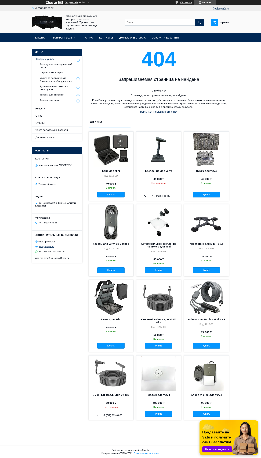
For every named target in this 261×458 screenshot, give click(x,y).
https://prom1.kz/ (47, 241)
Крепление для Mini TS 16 (206, 243)
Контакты (106, 37)
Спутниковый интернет (52, 72)
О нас (89, 37)
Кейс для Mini (111, 171)
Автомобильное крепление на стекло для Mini (158, 245)
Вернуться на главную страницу (158, 111)
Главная (40, 37)
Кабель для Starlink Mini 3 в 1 (206, 319)
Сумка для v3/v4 (206, 171)
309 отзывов (186, 2)
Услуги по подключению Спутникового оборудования (56, 79)
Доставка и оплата (132, 37)
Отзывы (40, 122)
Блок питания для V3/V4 (206, 395)
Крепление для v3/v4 (158, 171)
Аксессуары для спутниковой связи (56, 66)
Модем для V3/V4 (159, 395)
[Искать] (199, 22)
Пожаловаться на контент (147, 453)
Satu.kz (145, 450)
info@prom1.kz (46, 246)
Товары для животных (52, 94)
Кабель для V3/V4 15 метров (111, 243)
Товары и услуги (64, 37)
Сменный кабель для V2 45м (111, 395)
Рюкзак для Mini (111, 319)
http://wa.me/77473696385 (52, 251)
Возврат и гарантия (165, 37)
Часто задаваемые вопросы (51, 130)
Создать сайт (71, 2)
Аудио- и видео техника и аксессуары (54, 88)
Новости (40, 108)
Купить (111, 194)
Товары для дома (50, 100)
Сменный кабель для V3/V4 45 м (158, 321)
